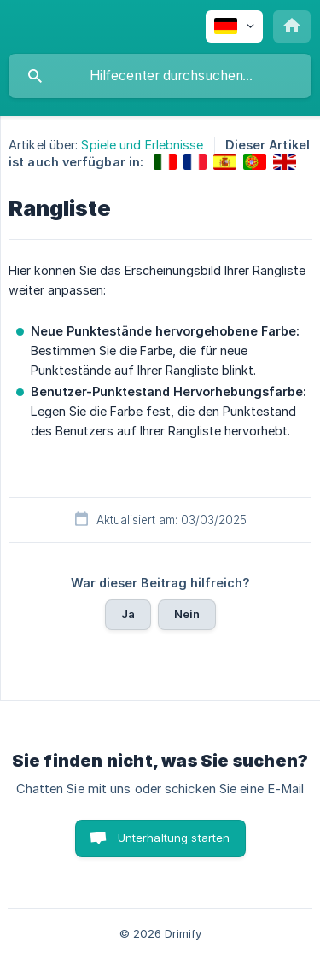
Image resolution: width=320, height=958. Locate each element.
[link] (165, 162)
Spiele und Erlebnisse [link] (142, 144)
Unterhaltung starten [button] (174, 837)
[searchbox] (160, 76)
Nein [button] (187, 614)
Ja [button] (128, 614)
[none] (234, 26)
